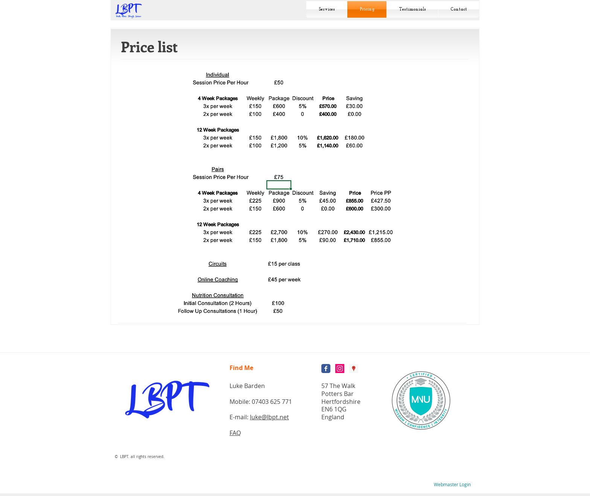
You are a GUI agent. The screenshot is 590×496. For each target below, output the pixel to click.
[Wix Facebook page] (325, 368)
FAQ (235, 433)
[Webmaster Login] (452, 484)
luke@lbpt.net (269, 417)
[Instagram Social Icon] (339, 368)
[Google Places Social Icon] (353, 368)
